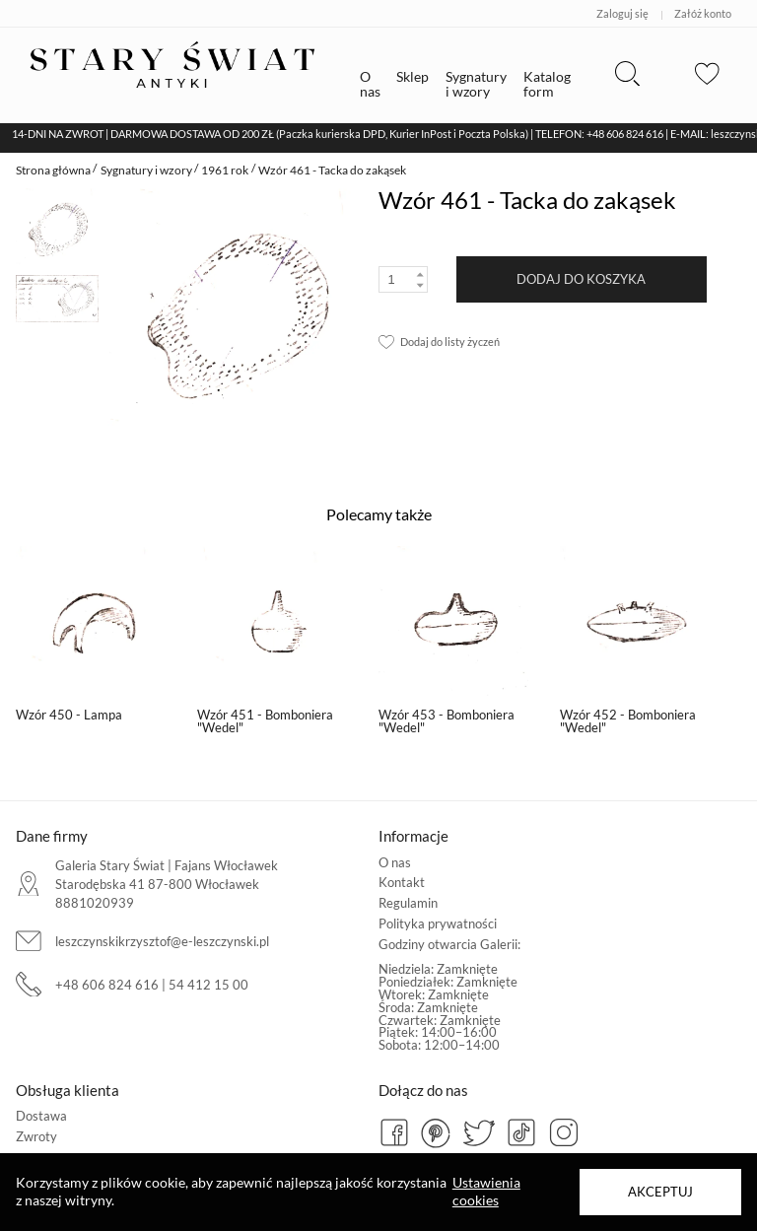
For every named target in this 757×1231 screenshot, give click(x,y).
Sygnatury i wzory (146, 170)
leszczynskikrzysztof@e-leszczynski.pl (162, 941)
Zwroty (36, 1136)
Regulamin (408, 903)
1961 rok (224, 170)
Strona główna (53, 170)
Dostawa (41, 1116)
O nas (394, 862)
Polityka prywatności (437, 923)
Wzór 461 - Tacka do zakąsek (332, 170)
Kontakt (401, 882)
